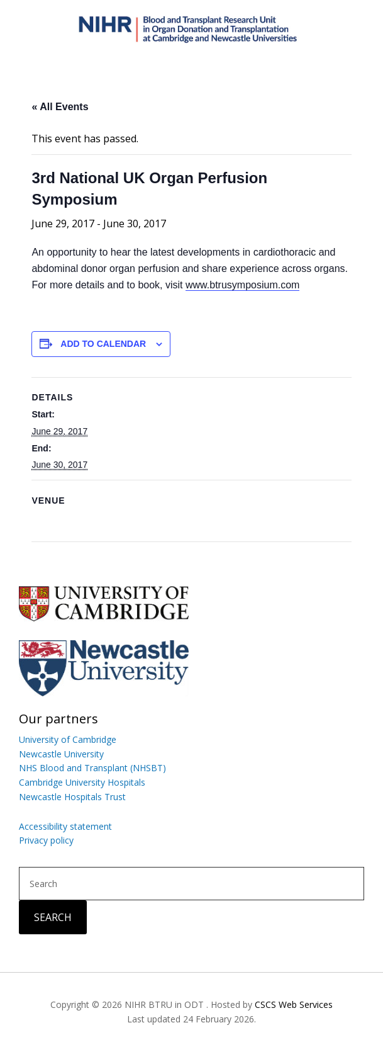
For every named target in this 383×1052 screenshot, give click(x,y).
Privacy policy (46, 840)
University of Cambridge (67, 739)
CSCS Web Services (294, 1004)
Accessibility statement (65, 826)
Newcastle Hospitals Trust (72, 797)
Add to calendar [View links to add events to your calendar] (103, 344)
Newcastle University (61, 754)
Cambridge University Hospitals (82, 782)
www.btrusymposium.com (242, 285)
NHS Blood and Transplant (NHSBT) (92, 768)
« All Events (59, 106)
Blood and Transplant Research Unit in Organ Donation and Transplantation (191, 28)
